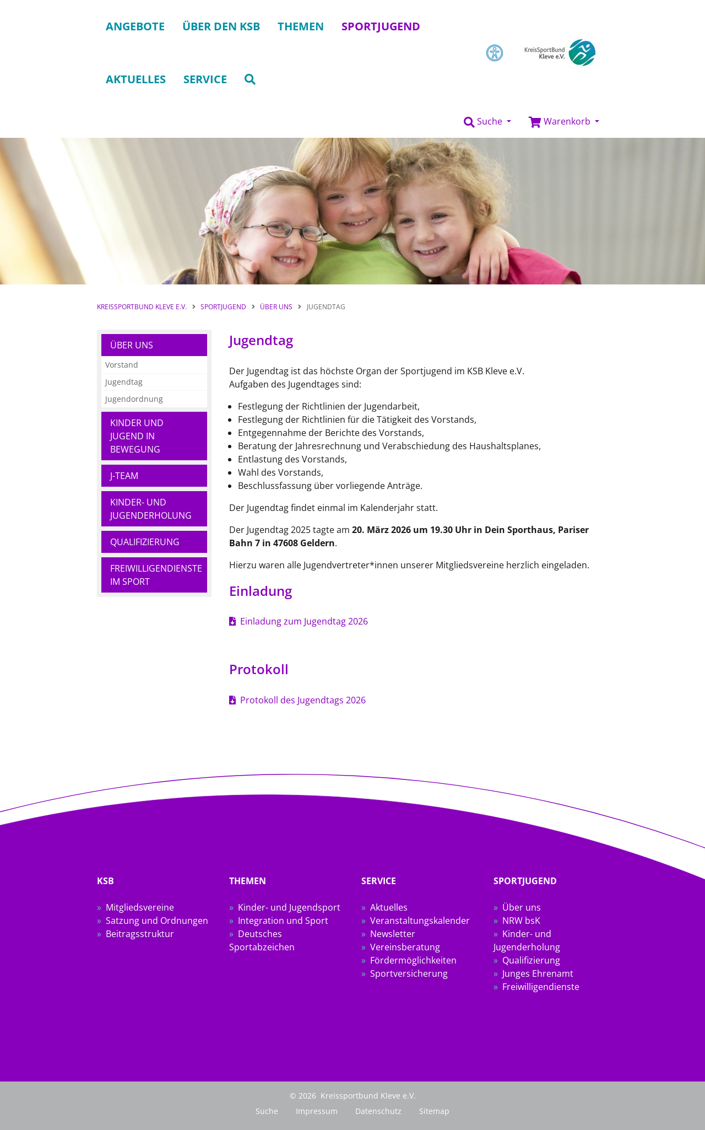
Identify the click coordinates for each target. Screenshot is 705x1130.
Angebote (135, 26)
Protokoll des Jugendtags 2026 (303, 700)
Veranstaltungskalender (420, 920)
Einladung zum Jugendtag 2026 (304, 621)
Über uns (131, 345)
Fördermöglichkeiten (413, 960)
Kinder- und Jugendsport (289, 907)
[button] (487, 122)
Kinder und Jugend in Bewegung (137, 436)
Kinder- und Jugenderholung (151, 508)
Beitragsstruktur (140, 934)
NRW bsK (521, 920)
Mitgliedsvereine (140, 907)
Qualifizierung (145, 542)
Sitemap (434, 1111)
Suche (267, 1111)
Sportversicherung (409, 973)
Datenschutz (378, 1111)
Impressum (317, 1111)
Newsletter (392, 934)
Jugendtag (124, 381)
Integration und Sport (283, 920)
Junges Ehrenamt (537, 973)
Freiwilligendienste (540, 987)
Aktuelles (389, 907)
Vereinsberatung (405, 947)
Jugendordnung (134, 399)
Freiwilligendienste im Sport (156, 575)
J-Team (124, 476)
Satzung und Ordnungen (157, 920)
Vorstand (121, 364)
